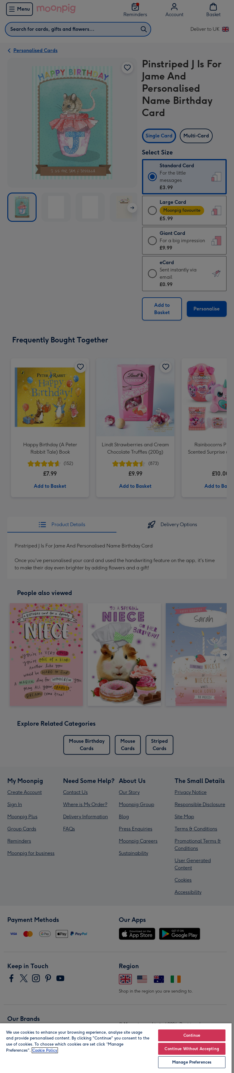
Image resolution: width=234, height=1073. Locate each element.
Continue (191, 1035)
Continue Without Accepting (192, 1048)
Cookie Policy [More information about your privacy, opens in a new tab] (44, 1050)
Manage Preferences (191, 1062)
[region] (116, 1048)
